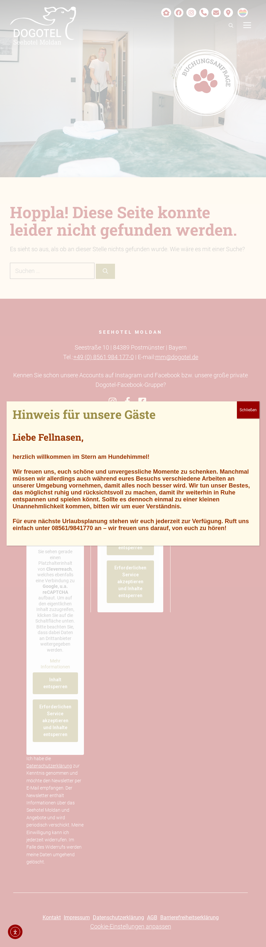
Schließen (248, 410)
